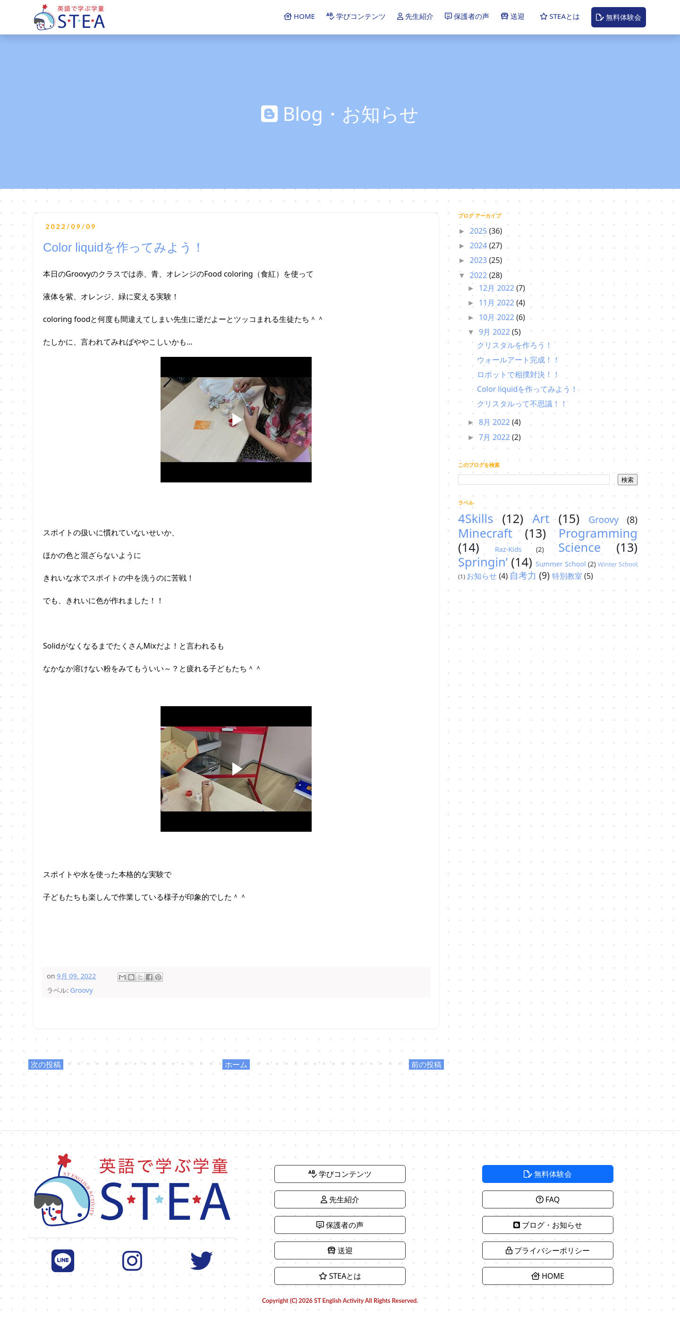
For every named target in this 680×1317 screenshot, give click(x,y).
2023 (479, 260)
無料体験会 (618, 17)
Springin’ (483, 562)
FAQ (548, 1199)
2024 (479, 245)
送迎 (513, 16)
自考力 (523, 575)
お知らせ (482, 576)
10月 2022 (497, 317)
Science (579, 547)
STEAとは (560, 16)
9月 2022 (495, 332)
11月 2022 (497, 302)
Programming (598, 533)
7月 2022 (495, 437)
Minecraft (485, 533)
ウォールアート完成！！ (518, 360)
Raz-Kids (508, 549)
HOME (299, 16)
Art (540, 518)
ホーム (236, 1064)
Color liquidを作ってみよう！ (527, 389)
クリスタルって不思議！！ (522, 403)
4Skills (475, 518)
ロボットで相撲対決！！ (518, 374)
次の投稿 (46, 1064)
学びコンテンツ (356, 16)
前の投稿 (426, 1064)
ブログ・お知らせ (547, 1225)
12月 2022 (497, 288)
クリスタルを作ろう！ (514, 345)
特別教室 (567, 576)
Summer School (561, 563)
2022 (479, 275)
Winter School (618, 564)
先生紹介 (415, 16)
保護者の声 (467, 16)
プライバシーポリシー (548, 1250)
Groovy (81, 990)
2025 (479, 231)
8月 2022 (495, 422)
